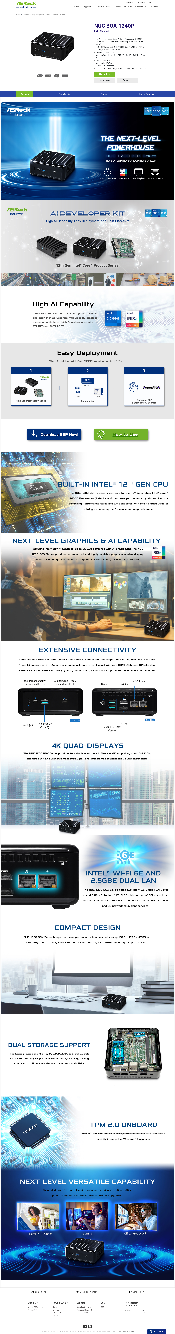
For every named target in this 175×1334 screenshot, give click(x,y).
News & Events (104, 7)
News (55, 1307)
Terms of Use (131, 1331)
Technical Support (84, 1310)
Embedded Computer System (33, 15)
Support (117, 7)
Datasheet (104, 74)
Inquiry (141, 2)
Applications (89, 7)
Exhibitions (38, 1292)
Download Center (86, 1292)
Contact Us (33, 1310)
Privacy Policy (121, 1331)
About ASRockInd (35, 1307)
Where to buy (140, 7)
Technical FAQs (83, 1313)
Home (18, 15)
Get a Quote (156, 1331)
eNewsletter (58, 1313)
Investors (154, 7)
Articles (56, 1310)
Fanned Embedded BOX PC (55, 15)
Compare (128, 2)
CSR (102, 1307)
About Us (128, 7)
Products (76, 7)
